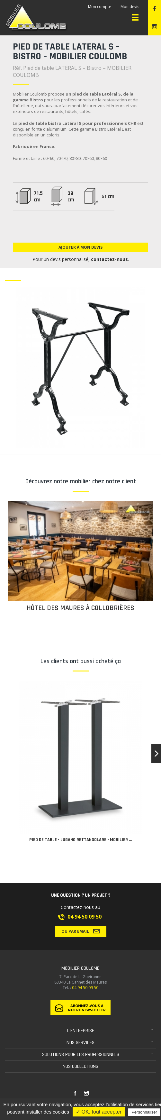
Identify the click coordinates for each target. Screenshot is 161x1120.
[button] (156, 753)
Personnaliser (144, 1112)
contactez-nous (109, 259)
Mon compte (99, 6)
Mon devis (130, 6)
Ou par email (80, 931)
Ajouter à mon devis (80, 247)
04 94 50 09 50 (84, 916)
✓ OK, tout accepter (98, 1112)
